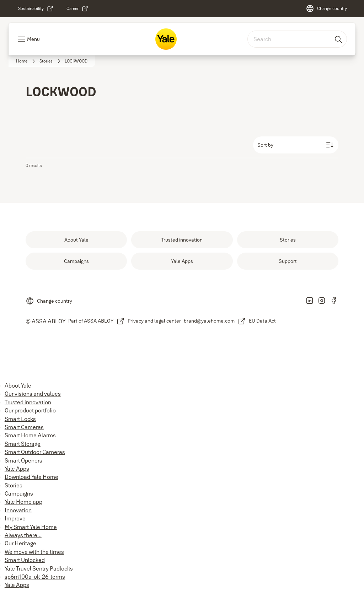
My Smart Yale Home (31, 526)
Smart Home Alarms (30, 435)
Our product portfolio (30, 410)
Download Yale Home (31, 476)
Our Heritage (20, 543)
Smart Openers (23, 460)
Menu (33, 39)
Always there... (23, 535)
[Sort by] (295, 144)
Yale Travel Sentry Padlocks (39, 568)
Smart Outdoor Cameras (35, 451)
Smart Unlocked (25, 559)
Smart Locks (20, 418)
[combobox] (297, 39)
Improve (15, 518)
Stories (13, 485)
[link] (36, 8)
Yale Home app (23, 501)
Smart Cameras (24, 427)
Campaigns (19, 493)
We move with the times (34, 551)
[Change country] (326, 8)
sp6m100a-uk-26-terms (35, 576)
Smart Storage (23, 443)
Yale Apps (17, 468)
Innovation (18, 510)
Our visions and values (33, 393)
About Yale (18, 385)
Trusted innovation (28, 402)
